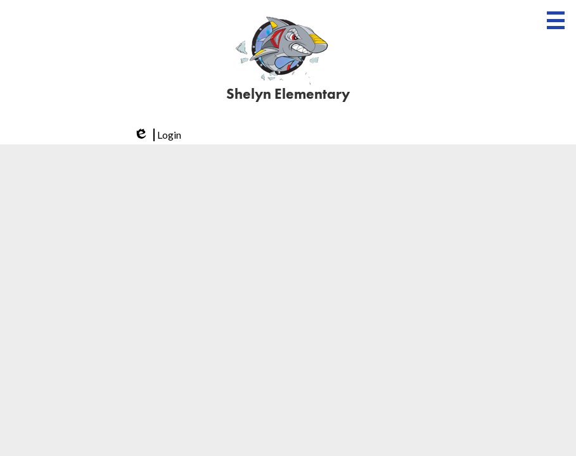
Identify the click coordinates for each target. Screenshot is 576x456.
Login (156, 135)
